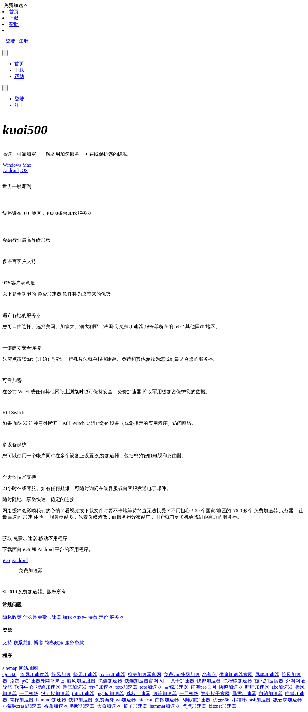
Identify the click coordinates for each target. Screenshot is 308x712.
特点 (92, 617)
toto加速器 (126, 687)
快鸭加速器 (209, 680)
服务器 (116, 617)
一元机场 (28, 693)
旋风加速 (61, 674)
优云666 (221, 699)
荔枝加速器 (138, 693)
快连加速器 (110, 680)
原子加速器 (182, 680)
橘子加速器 (135, 706)
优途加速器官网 (236, 674)
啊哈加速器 (82, 706)
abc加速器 (282, 687)
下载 (14, 17)
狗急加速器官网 (144, 674)
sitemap (9, 668)
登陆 (10, 40)
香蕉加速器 (56, 706)
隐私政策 (12, 617)
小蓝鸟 (209, 674)
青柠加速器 (101, 687)
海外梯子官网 (215, 693)
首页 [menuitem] (19, 63)
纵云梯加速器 (55, 693)
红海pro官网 (203, 687)
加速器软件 (75, 617)
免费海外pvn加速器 (115, 699)
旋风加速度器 (34, 674)
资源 (7, 629)
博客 (38, 642)
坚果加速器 (85, 674)
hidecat (145, 699)
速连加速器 (165, 693)
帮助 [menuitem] (19, 76)
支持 (7, 642)
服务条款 (74, 642)
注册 (23, 40)
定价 (103, 617)
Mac (26, 165)
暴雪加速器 (75, 687)
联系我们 (22, 642)
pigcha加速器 (110, 693)
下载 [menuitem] (19, 70)
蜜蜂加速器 (48, 687)
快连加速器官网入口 (146, 680)
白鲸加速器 (176, 687)
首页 (14, 11)
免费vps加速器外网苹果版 (37, 680)
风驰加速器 (267, 674)
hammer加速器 (51, 699)
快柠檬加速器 (237, 680)
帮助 (14, 24)
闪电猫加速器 (195, 699)
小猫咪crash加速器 (251, 699)
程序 (7, 655)
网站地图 (28, 668)
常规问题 (12, 604)
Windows (11, 165)
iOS (24, 170)
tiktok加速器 (112, 674)
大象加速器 (109, 706)
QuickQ (10, 674)
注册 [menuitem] (19, 105)
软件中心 (24, 687)
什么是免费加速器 (42, 617)
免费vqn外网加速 (182, 674)
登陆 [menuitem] (19, 98)
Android (10, 170)
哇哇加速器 (257, 687)
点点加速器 (194, 706)
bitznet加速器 (222, 706)
